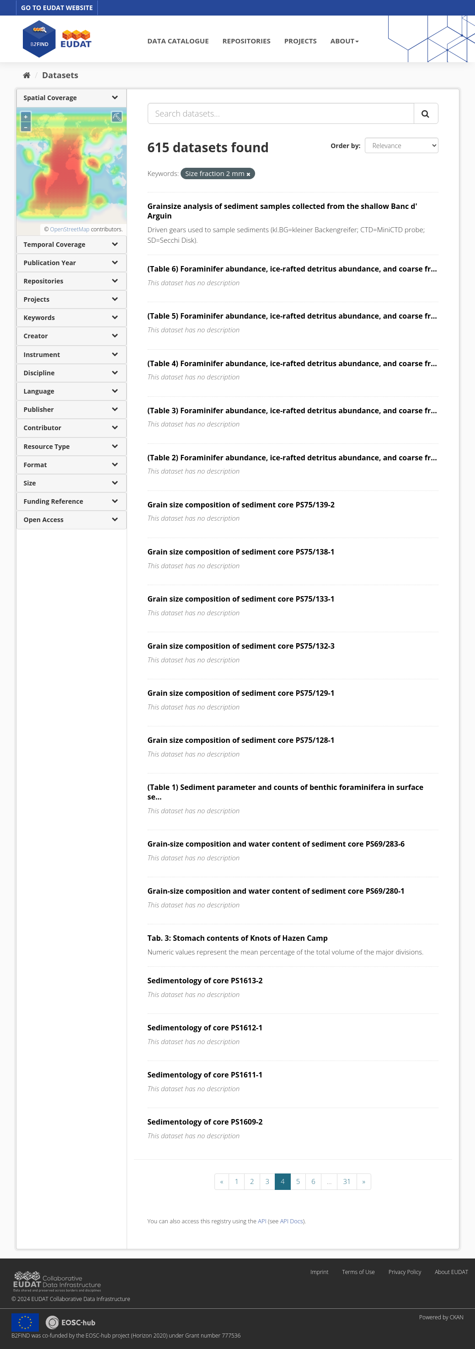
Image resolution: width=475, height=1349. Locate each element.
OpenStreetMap (69, 229)
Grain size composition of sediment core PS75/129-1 (241, 693)
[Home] (27, 74)
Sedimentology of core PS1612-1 (205, 1028)
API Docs (291, 1221)
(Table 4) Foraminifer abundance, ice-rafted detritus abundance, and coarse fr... (292, 363)
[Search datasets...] (281, 113)
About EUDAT (451, 1272)
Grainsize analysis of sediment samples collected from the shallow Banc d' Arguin (282, 211)
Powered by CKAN (441, 1317)
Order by (344, 145)
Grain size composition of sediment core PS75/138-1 (241, 552)
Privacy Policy (405, 1272)
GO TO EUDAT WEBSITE (57, 7)
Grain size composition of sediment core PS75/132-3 (241, 646)
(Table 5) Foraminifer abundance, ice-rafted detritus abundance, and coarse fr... (292, 316)
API (262, 1221)
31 (347, 1181)
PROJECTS (300, 40)
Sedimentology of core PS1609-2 (205, 1122)
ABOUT (345, 40)
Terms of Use (358, 1272)
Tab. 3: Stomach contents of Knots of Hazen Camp (238, 938)
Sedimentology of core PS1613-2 (205, 981)
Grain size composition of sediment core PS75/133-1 (241, 599)
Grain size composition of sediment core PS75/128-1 (241, 740)
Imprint (319, 1272)
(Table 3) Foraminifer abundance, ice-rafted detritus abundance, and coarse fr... (292, 410)
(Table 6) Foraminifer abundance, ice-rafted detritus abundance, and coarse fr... (292, 269)
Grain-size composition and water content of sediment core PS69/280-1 (276, 891)
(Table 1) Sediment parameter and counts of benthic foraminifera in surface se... (286, 792)
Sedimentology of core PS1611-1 (205, 1075)
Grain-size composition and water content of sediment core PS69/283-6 (276, 844)
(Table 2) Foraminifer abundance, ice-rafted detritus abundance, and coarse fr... (292, 458)
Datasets (60, 74)
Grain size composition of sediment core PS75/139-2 (241, 505)
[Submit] (426, 113)
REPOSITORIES (247, 40)
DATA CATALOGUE (177, 40)
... (329, 1181)
